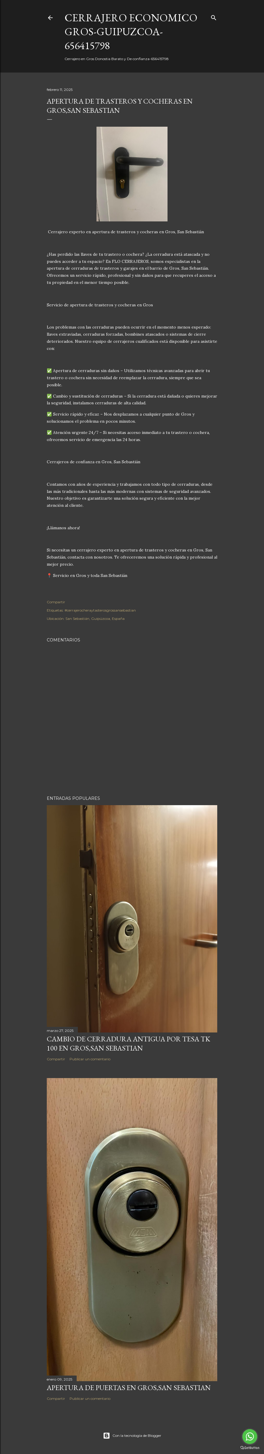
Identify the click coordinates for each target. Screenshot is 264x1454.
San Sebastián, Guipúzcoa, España (95, 618)
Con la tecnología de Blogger (132, 1435)
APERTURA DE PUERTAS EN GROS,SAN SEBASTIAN (129, 1387)
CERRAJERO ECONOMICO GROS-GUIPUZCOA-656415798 (131, 31)
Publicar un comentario (90, 1059)
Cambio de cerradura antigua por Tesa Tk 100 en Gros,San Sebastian (128, 1043)
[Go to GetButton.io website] (249, 1448)
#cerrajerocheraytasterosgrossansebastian (100, 610)
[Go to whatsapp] (249, 1436)
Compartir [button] (56, 602)
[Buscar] (213, 16)
